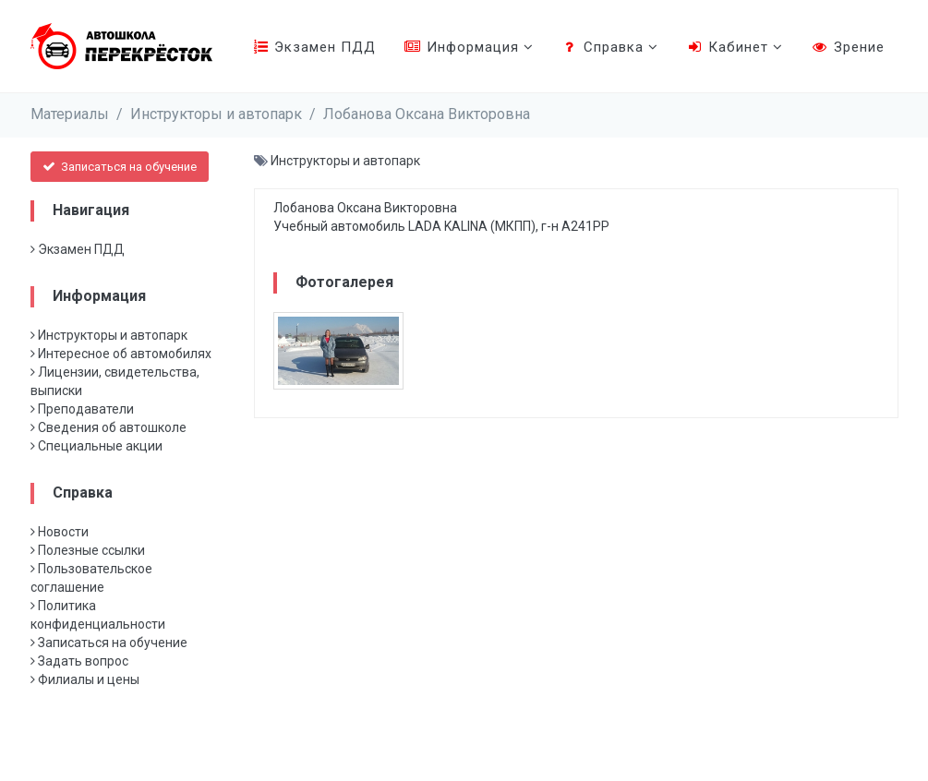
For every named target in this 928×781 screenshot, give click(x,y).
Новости (59, 531)
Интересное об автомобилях (120, 353)
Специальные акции (96, 446)
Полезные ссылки (87, 550)
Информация (468, 47)
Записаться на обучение (119, 167)
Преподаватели (82, 409)
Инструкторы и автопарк (216, 114)
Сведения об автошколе (108, 427)
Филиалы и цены (84, 679)
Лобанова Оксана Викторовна (426, 114)
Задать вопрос (79, 661)
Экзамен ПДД (314, 47)
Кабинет (734, 47)
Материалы (69, 114)
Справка (609, 47)
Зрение (847, 47)
